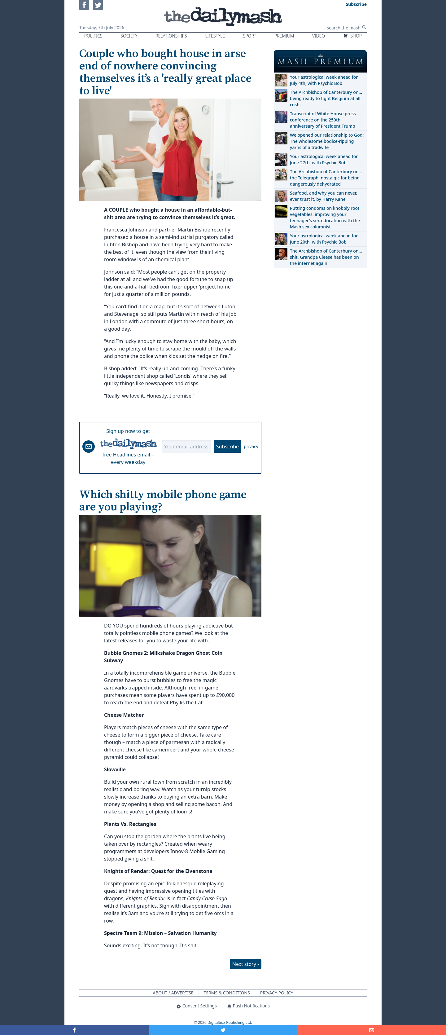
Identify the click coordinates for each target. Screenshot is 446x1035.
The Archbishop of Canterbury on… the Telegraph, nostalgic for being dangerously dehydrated (326, 178)
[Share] (371, 1030)
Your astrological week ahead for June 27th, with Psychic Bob (324, 159)
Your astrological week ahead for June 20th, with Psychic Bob (324, 239)
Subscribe (227, 446)
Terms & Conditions (227, 993)
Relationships (171, 36)
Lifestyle (215, 36)
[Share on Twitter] (223, 1030)
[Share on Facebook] (74, 1030)
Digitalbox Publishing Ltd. (230, 1022)
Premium (284, 36)
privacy (251, 446)
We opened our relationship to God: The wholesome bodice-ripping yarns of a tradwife (327, 141)
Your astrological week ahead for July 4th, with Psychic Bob (324, 80)
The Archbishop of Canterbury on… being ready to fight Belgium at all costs (326, 98)
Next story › (245, 964)
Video (318, 36)
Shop (352, 36)
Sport (249, 36)
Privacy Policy (276, 993)
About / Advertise (173, 993)
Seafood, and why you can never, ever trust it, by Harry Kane (323, 196)
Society (128, 36)
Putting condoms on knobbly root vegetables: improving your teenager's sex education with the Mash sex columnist (325, 217)
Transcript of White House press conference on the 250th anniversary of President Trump (323, 120)
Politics (93, 36)
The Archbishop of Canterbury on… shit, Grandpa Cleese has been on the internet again (326, 257)
